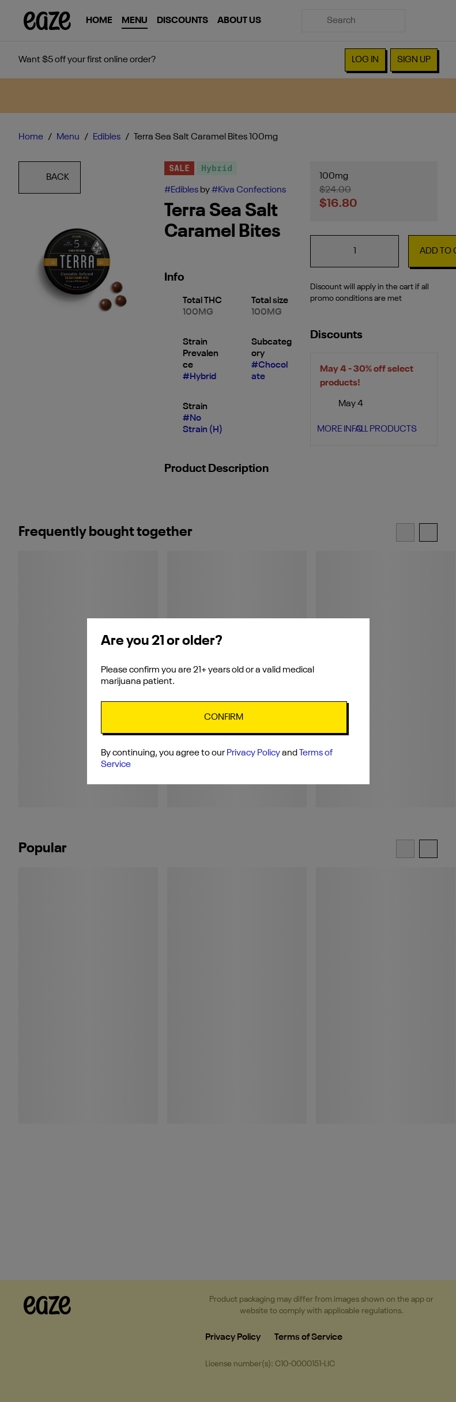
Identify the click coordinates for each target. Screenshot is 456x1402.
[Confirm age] (224, 717)
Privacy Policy (253, 753)
